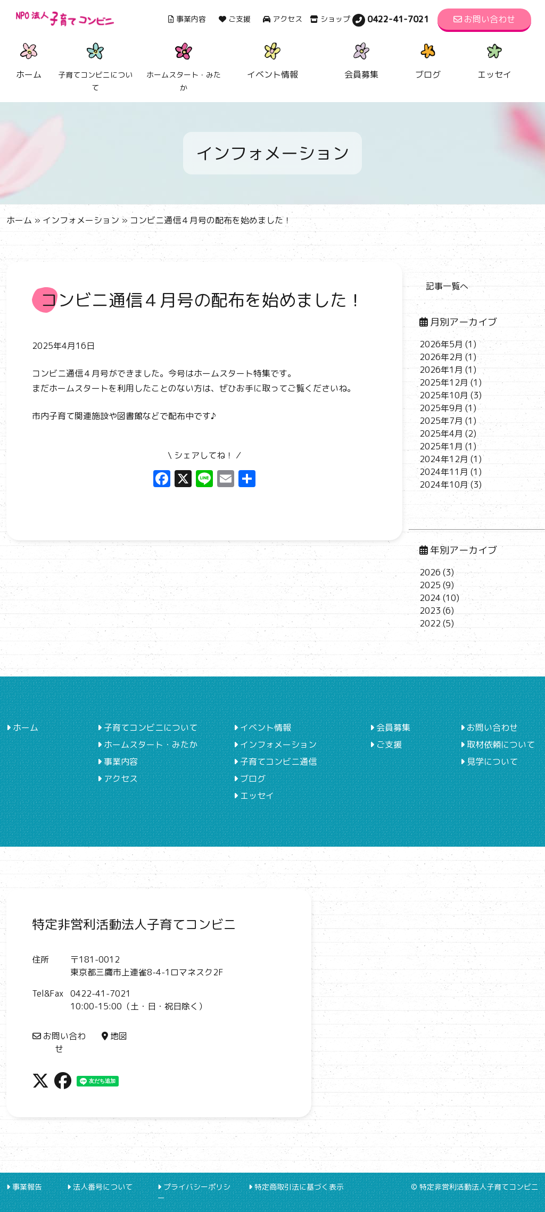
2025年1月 (441, 446)
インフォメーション (81, 220)
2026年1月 (441, 369)
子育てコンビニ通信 (275, 761)
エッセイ (494, 59)
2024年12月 (443, 459)
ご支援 (235, 19)
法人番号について (100, 1187)
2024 (430, 598)
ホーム (29, 59)
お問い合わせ (484, 19)
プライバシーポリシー (194, 1192)
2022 (430, 623)
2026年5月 (441, 344)
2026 (430, 572)
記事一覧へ (447, 286)
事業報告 (24, 1187)
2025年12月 (443, 382)
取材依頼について (497, 744)
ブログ (428, 59)
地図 (114, 1036)
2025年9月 (441, 408)
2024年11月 (443, 472)
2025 (430, 585)
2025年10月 (443, 395)
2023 (430, 610)
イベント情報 (272, 59)
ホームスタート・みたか (147, 744)
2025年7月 (441, 421)
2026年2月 (441, 357)
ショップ (330, 19)
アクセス (282, 19)
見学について (489, 761)
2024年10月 (443, 484)
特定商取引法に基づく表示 (296, 1187)
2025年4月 (441, 433)
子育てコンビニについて (147, 727)
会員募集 (361, 59)
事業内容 (187, 19)
